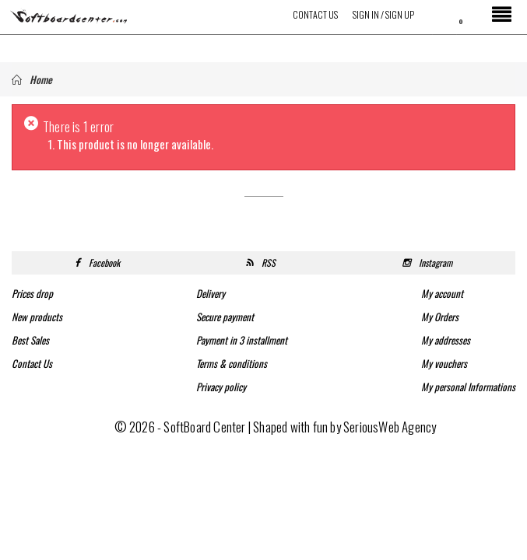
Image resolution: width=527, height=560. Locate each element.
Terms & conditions (231, 363)
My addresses (445, 340)
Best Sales (30, 340)
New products (37, 316)
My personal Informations (468, 386)
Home (32, 79)
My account (442, 293)
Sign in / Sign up (383, 14)
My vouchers (444, 363)
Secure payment (225, 316)
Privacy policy (221, 386)
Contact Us (315, 14)
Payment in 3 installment (241, 340)
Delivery (210, 293)
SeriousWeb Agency (389, 426)
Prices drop (32, 293)
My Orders (439, 316)
